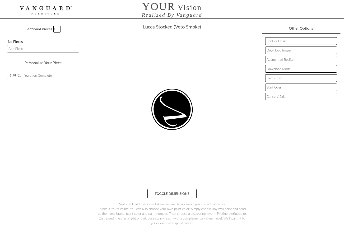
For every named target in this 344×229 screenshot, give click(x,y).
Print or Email (276, 41)
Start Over (274, 87)
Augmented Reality (280, 59)
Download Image (279, 50)
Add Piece (16, 49)
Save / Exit (274, 78)
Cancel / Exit (276, 96)
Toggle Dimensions (172, 194)
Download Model (279, 69)
